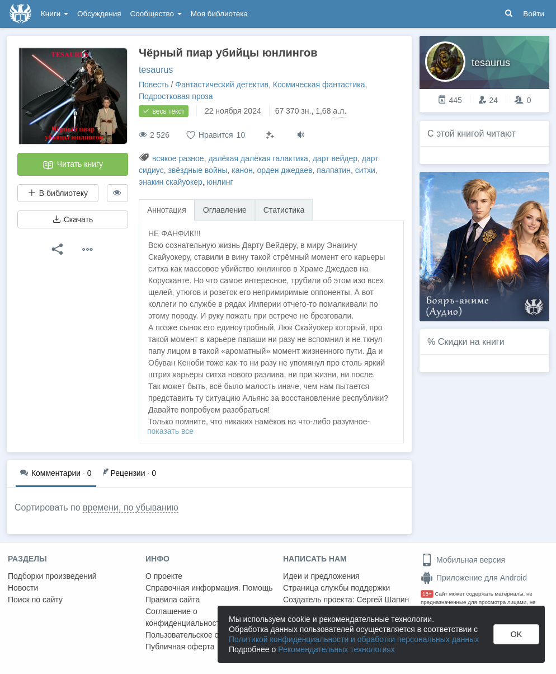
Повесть (154, 84)
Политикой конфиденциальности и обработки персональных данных (354, 639)
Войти (533, 14)
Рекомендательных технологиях (336, 649)
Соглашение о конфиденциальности (184, 617)
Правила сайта (172, 599)
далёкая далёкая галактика (258, 158)
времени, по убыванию (130, 507)
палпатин (334, 170)
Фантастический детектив (221, 84)
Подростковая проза (176, 96)
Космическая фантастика (319, 84)
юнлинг (220, 181)
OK (516, 634)
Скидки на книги (471, 342)
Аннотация (166, 209)
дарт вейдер (335, 158)
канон (242, 170)
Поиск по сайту (35, 599)
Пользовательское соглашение (201, 634)
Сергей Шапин (382, 599)
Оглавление (225, 209)
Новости (23, 587)
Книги (54, 14)
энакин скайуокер (170, 181)
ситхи (365, 170)
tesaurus (156, 69)
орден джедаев (285, 170)
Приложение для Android (474, 578)
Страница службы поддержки (336, 587)
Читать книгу (73, 165)
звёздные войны (197, 170)
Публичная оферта (180, 646)
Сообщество (156, 14)
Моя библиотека (219, 14)
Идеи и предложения (321, 576)
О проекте (163, 576)
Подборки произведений (52, 576)
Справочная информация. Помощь (209, 587)
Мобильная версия (463, 560)
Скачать (73, 219)
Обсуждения (99, 14)
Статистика (284, 209)
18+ (427, 594)
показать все (170, 431)
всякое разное (178, 158)
